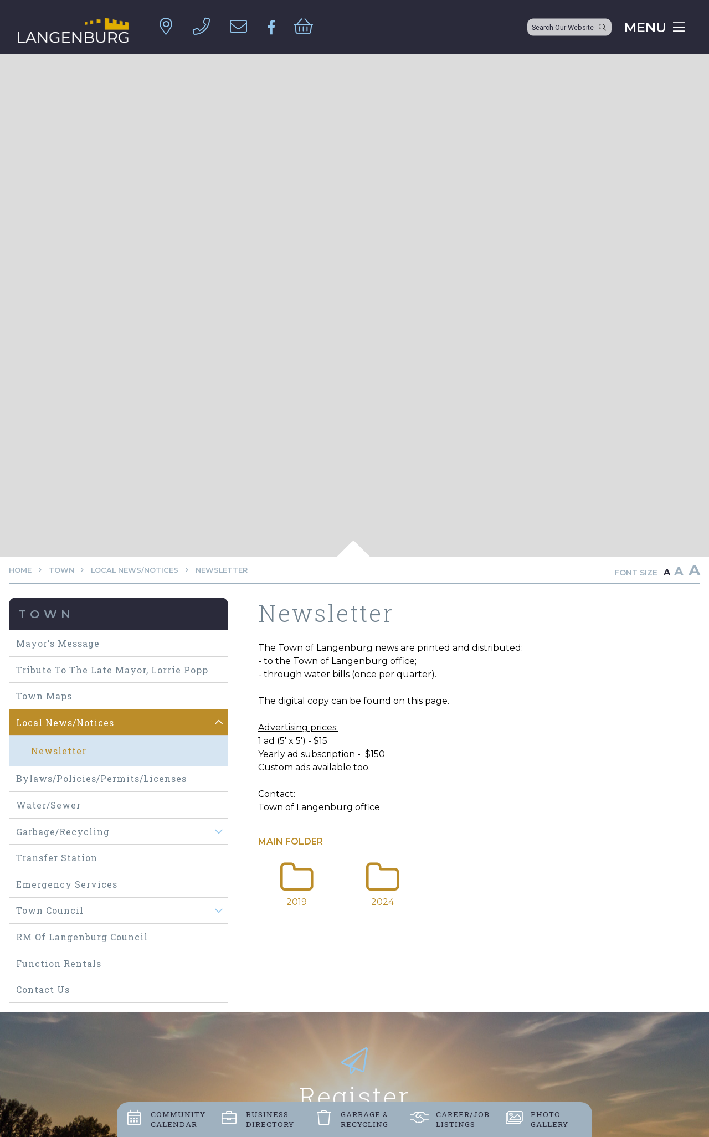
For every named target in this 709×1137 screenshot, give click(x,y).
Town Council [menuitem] (50, 910)
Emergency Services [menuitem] (66, 884)
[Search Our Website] (569, 27)
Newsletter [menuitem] (58, 751)
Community (178, 1119)
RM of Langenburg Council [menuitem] (82, 937)
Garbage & (364, 1119)
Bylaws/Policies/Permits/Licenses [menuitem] (101, 778)
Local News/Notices (134, 570)
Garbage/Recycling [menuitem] (63, 831)
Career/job (463, 1119)
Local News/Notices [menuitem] (65, 722)
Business (270, 1119)
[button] (219, 722)
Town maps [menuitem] (44, 696)
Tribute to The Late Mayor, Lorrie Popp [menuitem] (112, 670)
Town (61, 570)
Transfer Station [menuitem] (56, 857)
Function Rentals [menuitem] (58, 963)
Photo (549, 1119)
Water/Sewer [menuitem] (48, 805)
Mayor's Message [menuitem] (58, 643)
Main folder (290, 841)
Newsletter (222, 570)
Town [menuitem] (46, 614)
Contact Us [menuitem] (43, 989)
